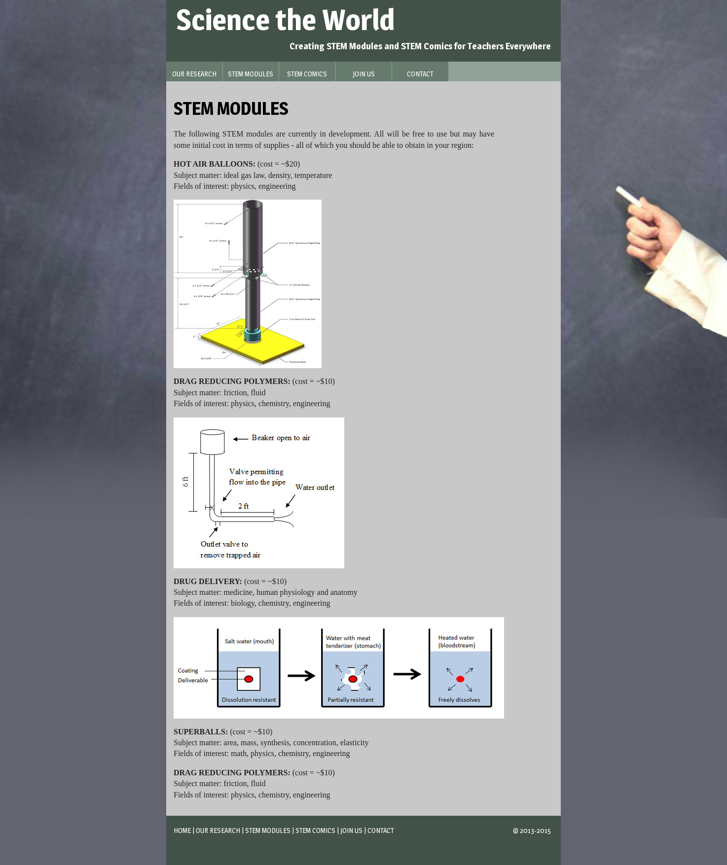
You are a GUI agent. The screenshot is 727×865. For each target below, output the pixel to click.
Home (182, 830)
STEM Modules (268, 830)
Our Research (218, 830)
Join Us (351, 830)
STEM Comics (315, 830)
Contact (380, 830)
